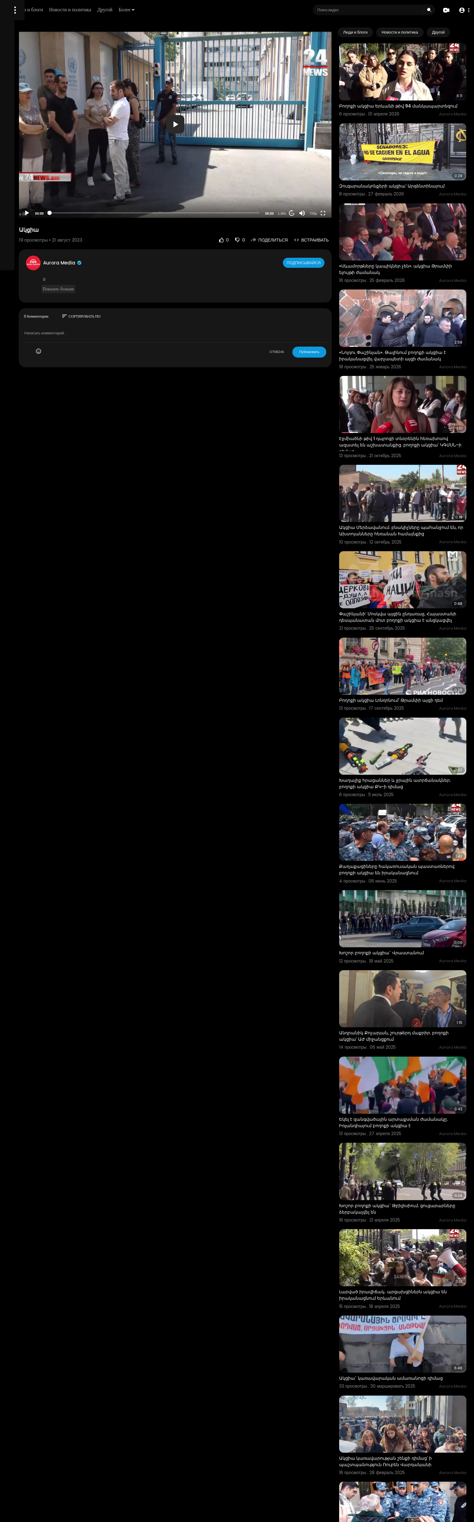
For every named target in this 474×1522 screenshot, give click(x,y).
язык (40, 215)
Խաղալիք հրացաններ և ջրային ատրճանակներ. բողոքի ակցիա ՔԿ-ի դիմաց (412, 708)
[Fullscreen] (344, 213)
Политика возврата (25, 179)
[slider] (201, 212)
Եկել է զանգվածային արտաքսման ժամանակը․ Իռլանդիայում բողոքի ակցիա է (411, 1011)
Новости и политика (151, 9)
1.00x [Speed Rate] (303, 213)
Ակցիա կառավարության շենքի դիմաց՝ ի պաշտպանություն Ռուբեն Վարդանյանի (407, 1311)
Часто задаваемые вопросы (34, 186)
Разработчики (20, 215)
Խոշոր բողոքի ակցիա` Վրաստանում (403, 861)
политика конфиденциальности (37, 200)
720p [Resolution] (334, 213)
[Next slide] (458, 32)
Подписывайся (325, 262)
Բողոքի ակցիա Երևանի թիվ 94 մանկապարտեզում (396, 99)
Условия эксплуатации (28, 193)
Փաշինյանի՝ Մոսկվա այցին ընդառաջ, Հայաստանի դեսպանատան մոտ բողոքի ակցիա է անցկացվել (408, 561)
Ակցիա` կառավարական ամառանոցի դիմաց (412, 1238)
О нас (13, 207)
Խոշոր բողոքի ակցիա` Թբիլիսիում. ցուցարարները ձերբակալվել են (400, 1088)
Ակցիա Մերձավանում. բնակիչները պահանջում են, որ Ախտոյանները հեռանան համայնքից (411, 482)
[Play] (98, 213)
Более (207, 9)
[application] (221, 124)
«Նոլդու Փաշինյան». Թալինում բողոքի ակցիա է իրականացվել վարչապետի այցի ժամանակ (413, 323)
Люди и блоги (109, 9)
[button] (463, 10)
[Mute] (323, 213)
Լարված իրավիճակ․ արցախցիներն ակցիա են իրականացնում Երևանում (411, 1165)
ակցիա (369, 1465)
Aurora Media (134, 263)
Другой (185, 9)
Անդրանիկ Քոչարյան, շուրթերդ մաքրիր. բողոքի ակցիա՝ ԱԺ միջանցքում (406, 934)
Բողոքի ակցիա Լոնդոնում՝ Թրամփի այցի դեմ (412, 635)
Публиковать (331, 351)
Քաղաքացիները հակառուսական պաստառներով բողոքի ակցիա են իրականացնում (400, 788)
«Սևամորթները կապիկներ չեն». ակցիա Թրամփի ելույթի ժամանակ (406, 246)
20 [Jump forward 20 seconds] (313, 213)
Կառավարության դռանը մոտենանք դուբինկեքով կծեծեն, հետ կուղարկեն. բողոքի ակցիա (413, 1391)
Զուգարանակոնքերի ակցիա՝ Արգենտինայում (413, 173)
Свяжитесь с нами (38, 207)
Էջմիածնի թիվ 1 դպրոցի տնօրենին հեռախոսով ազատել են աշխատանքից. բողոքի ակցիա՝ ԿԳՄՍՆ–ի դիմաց (407, 403)
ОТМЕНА (298, 351)
